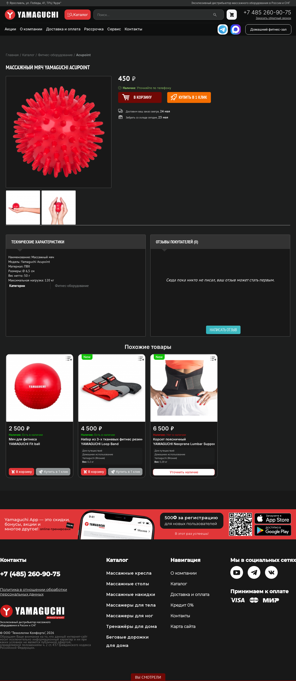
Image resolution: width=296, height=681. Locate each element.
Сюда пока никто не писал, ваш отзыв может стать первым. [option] (220, 279)
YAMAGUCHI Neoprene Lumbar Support (184, 444)
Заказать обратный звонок (273, 18)
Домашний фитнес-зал (268, 29)
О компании (31, 29)
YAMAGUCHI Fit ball (24, 444)
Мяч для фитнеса (23, 439)
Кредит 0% (182, 605)
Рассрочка (94, 29)
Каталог (178, 583)
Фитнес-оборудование (72, 285)
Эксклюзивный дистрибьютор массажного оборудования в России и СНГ (240, 3)
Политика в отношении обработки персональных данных (33, 591)
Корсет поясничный (169, 439)
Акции (10, 29)
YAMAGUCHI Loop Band (100, 444)
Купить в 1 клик (189, 97)
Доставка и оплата (63, 29)
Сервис (114, 29)
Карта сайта (182, 626)
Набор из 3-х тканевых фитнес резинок (113, 439)
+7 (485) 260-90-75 (30, 574)
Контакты (133, 29)
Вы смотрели (148, 677)
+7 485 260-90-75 (267, 13)
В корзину (21, 471)
